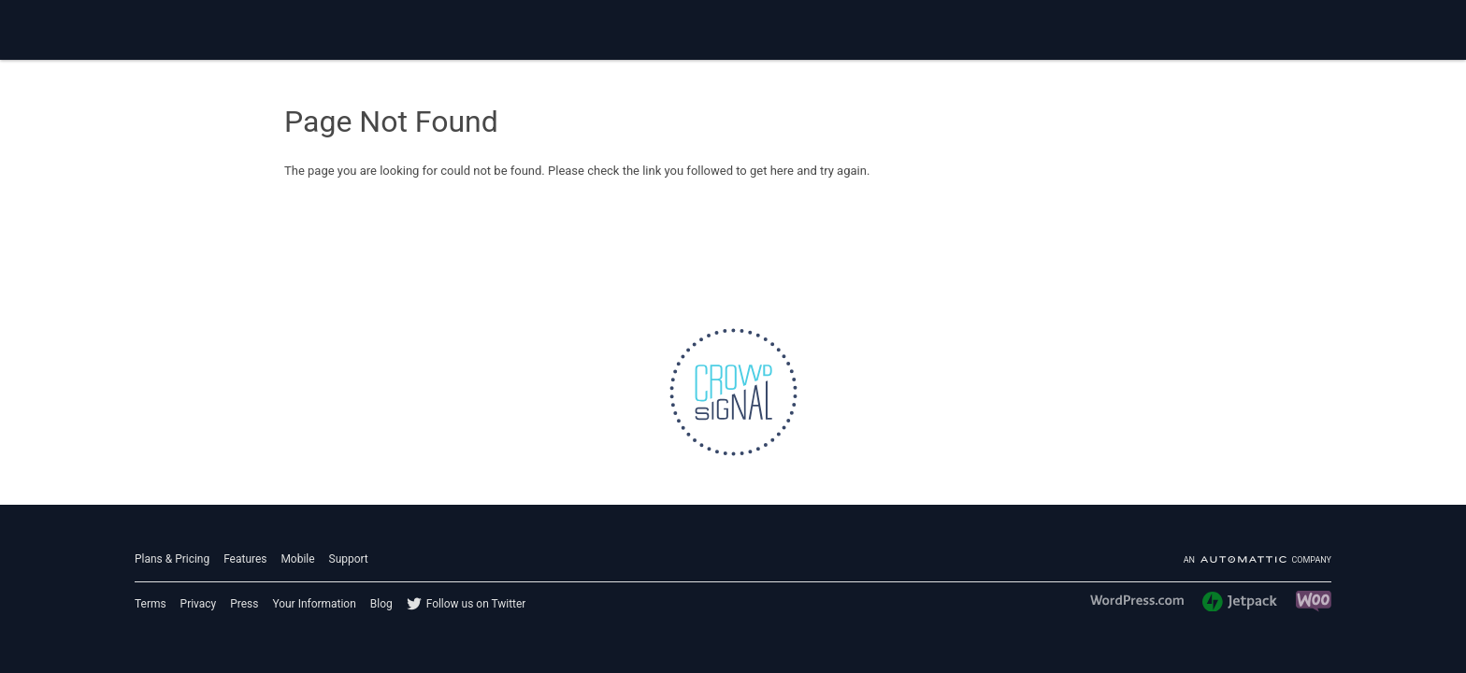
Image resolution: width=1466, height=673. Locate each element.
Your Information (313, 603)
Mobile (297, 559)
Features (244, 559)
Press (244, 603)
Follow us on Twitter (476, 603)
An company (1257, 559)
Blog (381, 603)
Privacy (198, 603)
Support (348, 559)
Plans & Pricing (172, 559)
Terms (150, 603)
